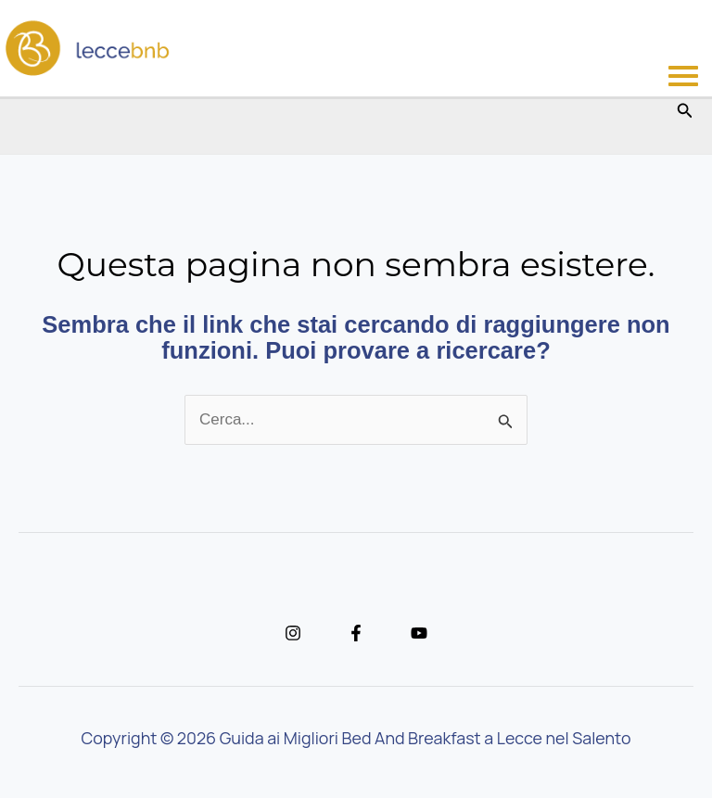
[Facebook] (356, 633)
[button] (685, 111)
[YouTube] (419, 633)
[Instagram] (293, 633)
